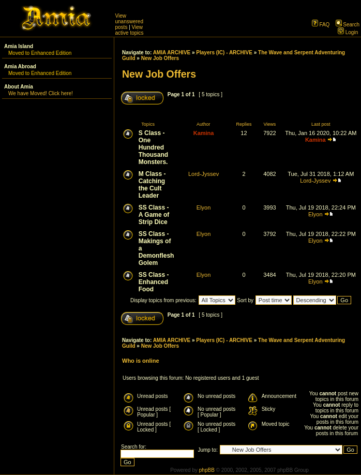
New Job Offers (160, 58)
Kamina (203, 133)
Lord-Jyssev (203, 174)
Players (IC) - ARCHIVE (224, 52)
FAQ (321, 24)
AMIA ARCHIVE (172, 52)
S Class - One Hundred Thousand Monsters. (153, 147)
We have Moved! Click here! (40, 93)
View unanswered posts (129, 21)
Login (348, 32)
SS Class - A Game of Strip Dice (154, 215)
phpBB (207, 470)
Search (347, 24)
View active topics (129, 30)
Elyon (204, 207)
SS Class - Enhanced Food (154, 282)
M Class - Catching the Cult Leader (152, 184)
